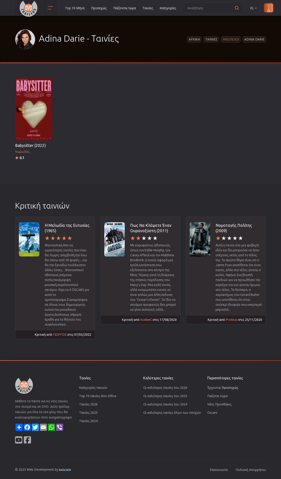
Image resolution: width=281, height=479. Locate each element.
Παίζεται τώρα (217, 396)
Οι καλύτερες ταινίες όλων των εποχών (172, 412)
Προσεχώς (99, 8)
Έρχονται (222, 387)
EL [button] (253, 8)
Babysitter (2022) (30, 145)
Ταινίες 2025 (88, 412)
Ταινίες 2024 (88, 421)
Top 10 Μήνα (75, 8)
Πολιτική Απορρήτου (251, 470)
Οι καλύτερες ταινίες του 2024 (165, 404)
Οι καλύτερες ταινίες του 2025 (165, 396)
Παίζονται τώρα (124, 8)
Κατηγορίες (168, 8)
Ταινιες (211, 39)
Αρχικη (194, 39)
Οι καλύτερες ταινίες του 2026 (165, 387)
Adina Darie (254, 39)
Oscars (212, 412)
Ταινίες (148, 8)
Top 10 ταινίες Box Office (97, 396)
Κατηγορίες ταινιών (93, 387)
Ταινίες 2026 (88, 404)
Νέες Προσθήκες (219, 404)
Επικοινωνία (219, 470)
